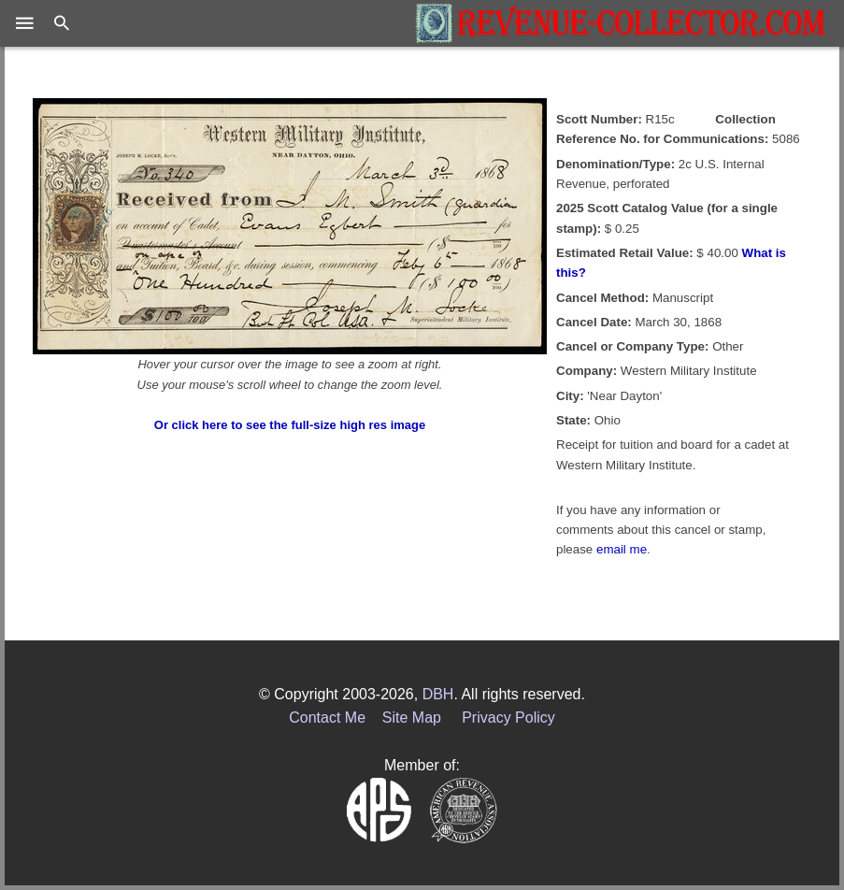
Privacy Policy (508, 717)
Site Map (411, 717)
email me (621, 549)
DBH (438, 694)
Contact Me (327, 717)
